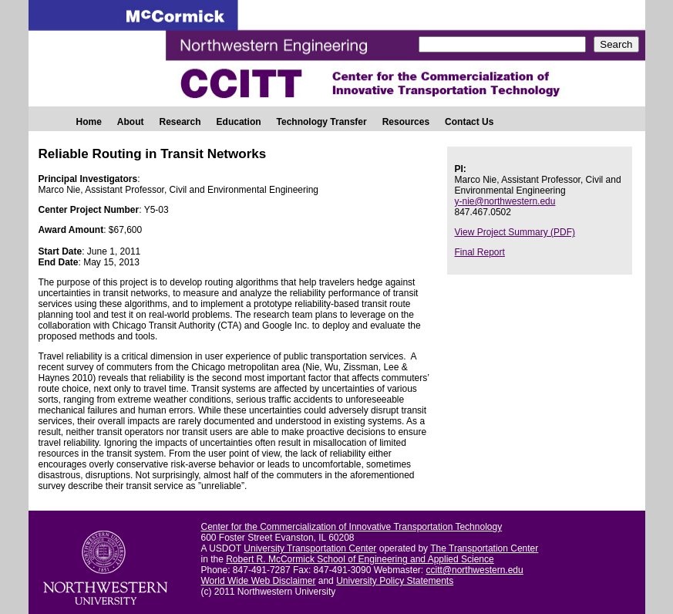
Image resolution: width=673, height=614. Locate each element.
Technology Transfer (322, 121)
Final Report (480, 252)
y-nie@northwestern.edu (505, 201)
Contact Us (469, 121)
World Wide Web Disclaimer (258, 580)
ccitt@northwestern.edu (474, 570)
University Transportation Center (310, 548)
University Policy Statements (394, 580)
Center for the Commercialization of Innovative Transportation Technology (352, 526)
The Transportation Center (484, 548)
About (130, 121)
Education (239, 121)
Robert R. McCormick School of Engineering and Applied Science (360, 559)
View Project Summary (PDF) (515, 232)
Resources (405, 121)
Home (89, 121)
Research (180, 121)
